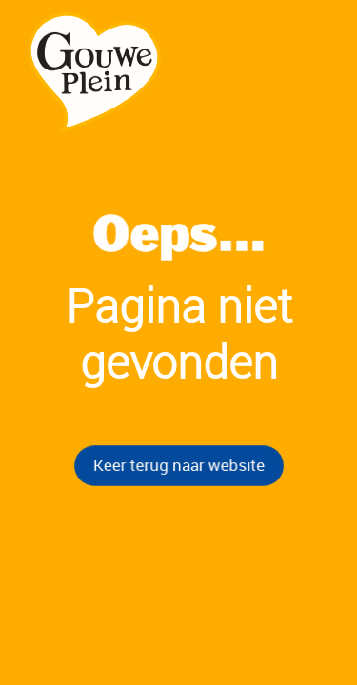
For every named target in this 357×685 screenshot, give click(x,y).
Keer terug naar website (178, 464)
